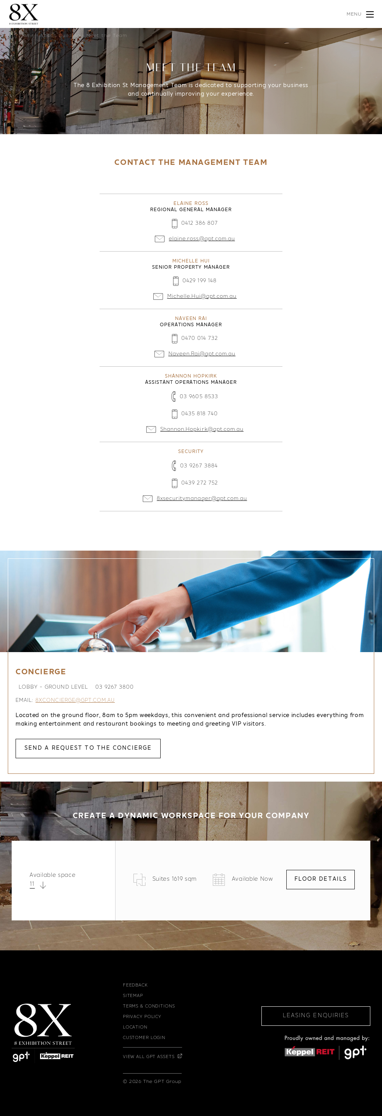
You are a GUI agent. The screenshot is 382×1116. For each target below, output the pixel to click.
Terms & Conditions (149, 1006)
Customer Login (144, 1038)
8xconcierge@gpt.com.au (75, 700)
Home (27, 35)
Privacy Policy (142, 1017)
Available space (53, 875)
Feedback (135, 985)
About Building (60, 35)
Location (135, 1027)
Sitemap (133, 996)
